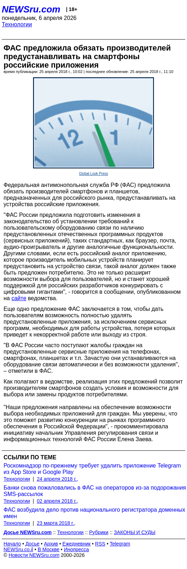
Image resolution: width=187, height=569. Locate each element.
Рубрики (98, 532)
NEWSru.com (31, 9)
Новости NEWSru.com (34, 555)
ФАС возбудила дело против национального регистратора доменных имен (94, 513)
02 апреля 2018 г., (57, 501)
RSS (100, 544)
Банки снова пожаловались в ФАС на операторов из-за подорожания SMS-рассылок (95, 491)
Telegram (120, 544)
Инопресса (76, 549)
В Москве (48, 549)
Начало (12, 544)
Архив (51, 544)
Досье (32, 544)
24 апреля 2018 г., (57, 479)
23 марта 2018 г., (56, 523)
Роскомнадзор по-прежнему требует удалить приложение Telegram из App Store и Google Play (92, 469)
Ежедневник (77, 544)
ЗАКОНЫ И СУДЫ (134, 532)
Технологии (17, 24)
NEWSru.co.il (18, 549)
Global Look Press (93, 174)
